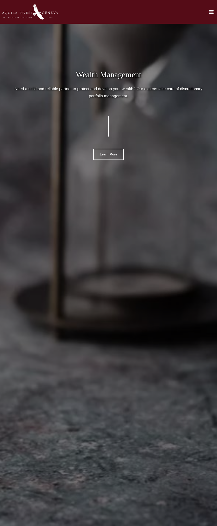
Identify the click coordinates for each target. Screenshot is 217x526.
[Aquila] (30, 12)
